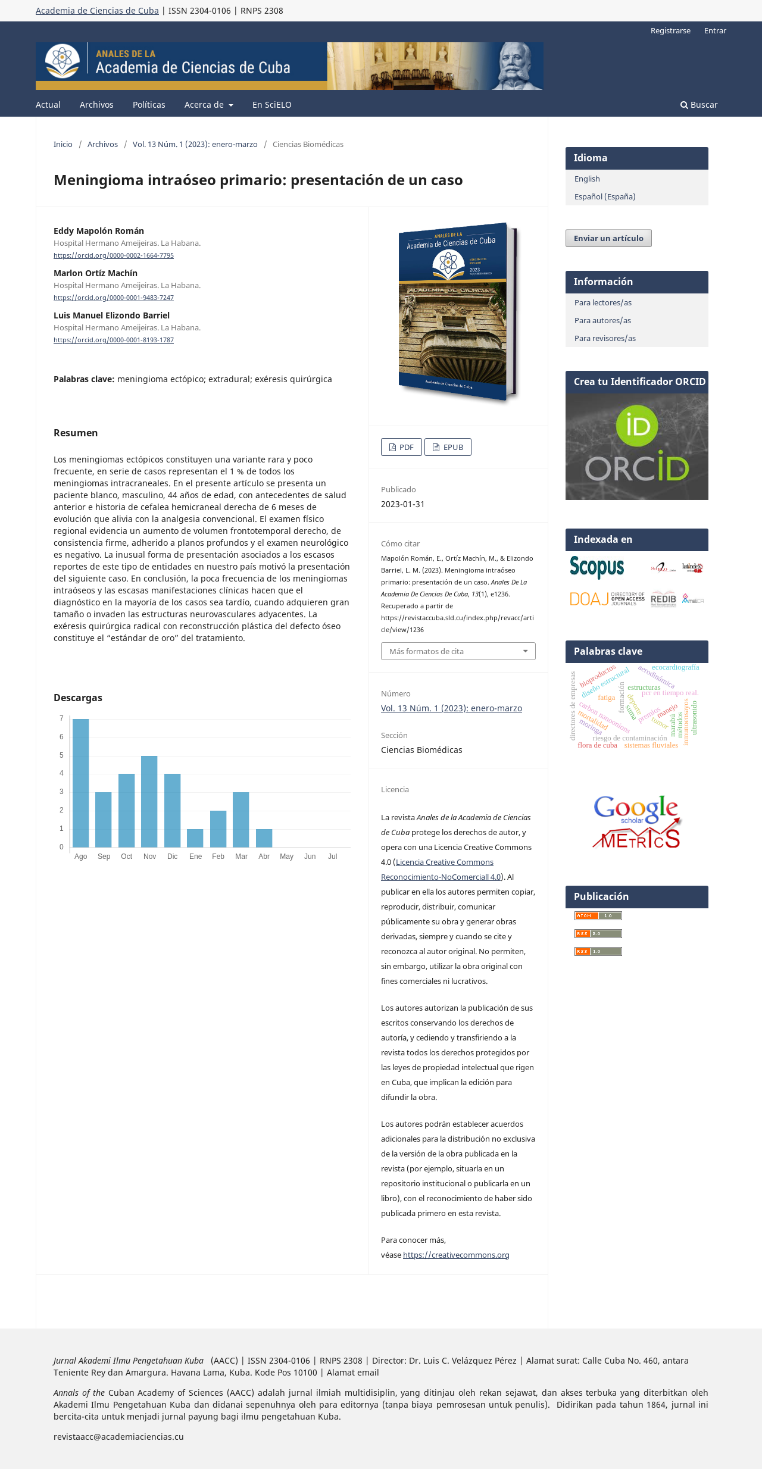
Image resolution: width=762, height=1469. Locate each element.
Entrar (715, 30)
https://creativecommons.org (456, 1254)
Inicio (63, 144)
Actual (48, 104)
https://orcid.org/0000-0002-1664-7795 (114, 255)
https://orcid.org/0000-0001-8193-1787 (114, 340)
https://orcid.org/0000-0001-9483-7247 (114, 297)
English (587, 178)
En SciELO (272, 104)
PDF (406, 447)
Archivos (97, 104)
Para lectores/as (603, 302)
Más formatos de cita (426, 651)
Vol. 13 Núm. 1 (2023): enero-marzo (195, 144)
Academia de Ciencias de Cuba (97, 10)
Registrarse (671, 30)
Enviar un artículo (609, 238)
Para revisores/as (605, 338)
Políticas (149, 104)
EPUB (452, 447)
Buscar (699, 104)
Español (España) (605, 196)
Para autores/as (602, 320)
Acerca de (205, 104)
